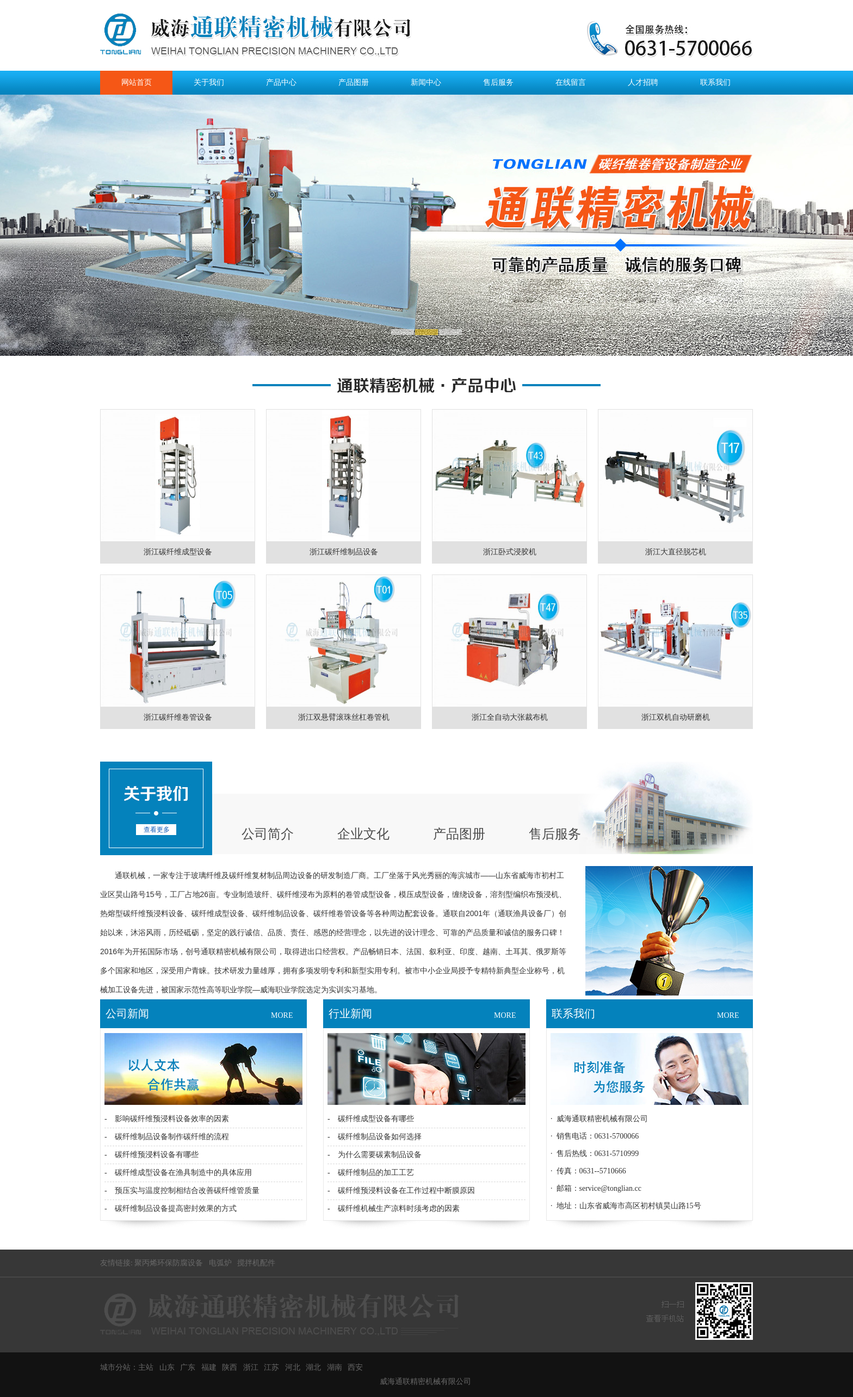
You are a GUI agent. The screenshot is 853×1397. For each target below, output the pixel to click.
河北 (292, 1367)
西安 (355, 1367)
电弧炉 (220, 1263)
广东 (187, 1367)
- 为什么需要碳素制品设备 (374, 1155)
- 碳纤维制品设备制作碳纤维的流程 (166, 1137)
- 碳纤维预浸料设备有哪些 (151, 1155)
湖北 (313, 1367)
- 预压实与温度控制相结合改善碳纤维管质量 (181, 1190)
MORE (282, 1015)
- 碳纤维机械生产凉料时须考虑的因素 (393, 1208)
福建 (209, 1367)
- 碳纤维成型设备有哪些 (370, 1119)
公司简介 (268, 834)
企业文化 (363, 834)
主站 (145, 1367)
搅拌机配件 (256, 1263)
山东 (167, 1367)
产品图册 (459, 834)
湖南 (334, 1367)
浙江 (250, 1367)
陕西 (229, 1367)
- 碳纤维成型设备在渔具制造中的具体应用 (178, 1173)
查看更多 (157, 829)
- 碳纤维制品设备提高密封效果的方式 (170, 1208)
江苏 (271, 1367)
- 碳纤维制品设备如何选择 (374, 1137)
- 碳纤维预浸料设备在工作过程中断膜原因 (401, 1190)
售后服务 (555, 834)
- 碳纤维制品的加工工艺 (370, 1173)
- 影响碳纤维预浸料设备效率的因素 (166, 1119)
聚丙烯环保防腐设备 (168, 1263)
